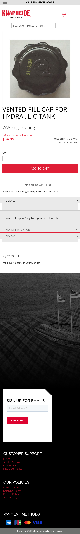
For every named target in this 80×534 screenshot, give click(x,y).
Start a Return (11, 462)
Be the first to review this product (17, 135)
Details (10, 200)
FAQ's (6, 459)
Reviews (10, 236)
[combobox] (33, 25)
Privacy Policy (11, 494)
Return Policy (11, 487)
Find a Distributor (13, 468)
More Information (18, 229)
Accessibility (10, 497)
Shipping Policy (12, 491)
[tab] (40, 200)
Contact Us (9, 465)
